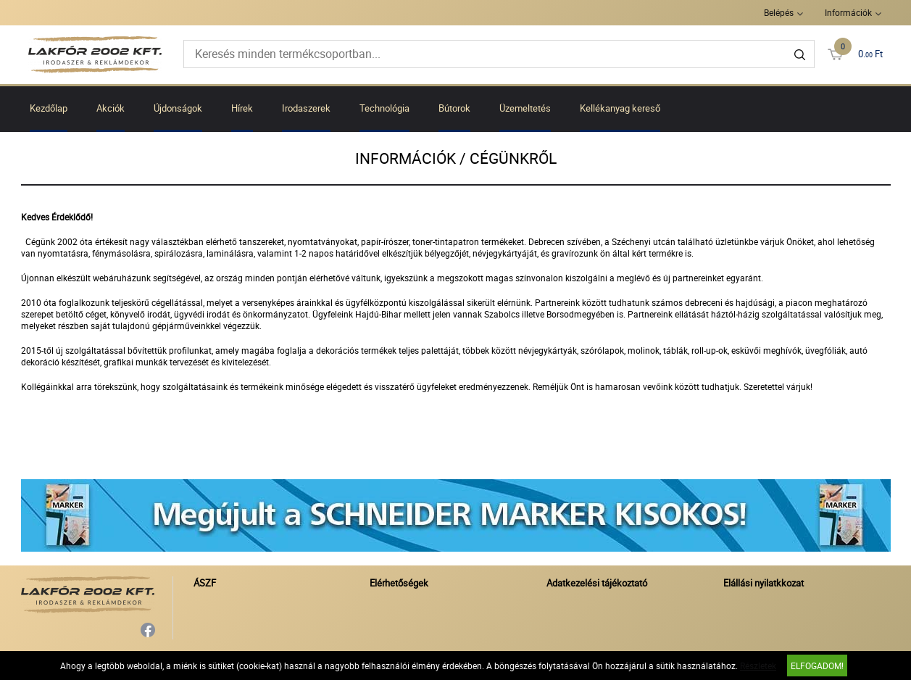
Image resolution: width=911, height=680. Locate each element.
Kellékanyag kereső (620, 108)
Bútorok (454, 108)
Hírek (242, 108)
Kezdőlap (48, 108)
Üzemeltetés (525, 108)
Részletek (758, 665)
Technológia (384, 108)
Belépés (779, 12)
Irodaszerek (306, 108)
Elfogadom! (817, 665)
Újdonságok (178, 108)
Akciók (110, 108)
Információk (848, 12)
